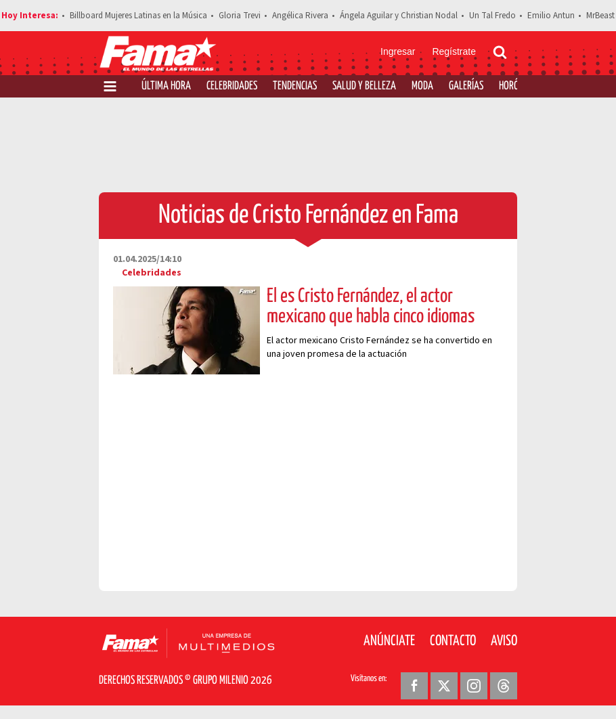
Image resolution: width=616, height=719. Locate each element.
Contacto (453, 641)
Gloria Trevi (240, 15)
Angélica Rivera (300, 15)
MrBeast (600, 15)
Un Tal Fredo (492, 15)
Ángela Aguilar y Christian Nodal (399, 15)
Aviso (504, 641)
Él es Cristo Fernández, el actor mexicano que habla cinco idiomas (371, 306)
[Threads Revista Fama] (503, 685)
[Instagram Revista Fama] (473, 685)
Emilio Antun (551, 15)
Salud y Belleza (364, 86)
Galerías (466, 86)
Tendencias (295, 86)
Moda (422, 86)
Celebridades (231, 86)
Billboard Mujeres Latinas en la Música (138, 15)
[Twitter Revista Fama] (444, 685)
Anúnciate (389, 641)
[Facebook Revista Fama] (414, 685)
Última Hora (166, 86)
